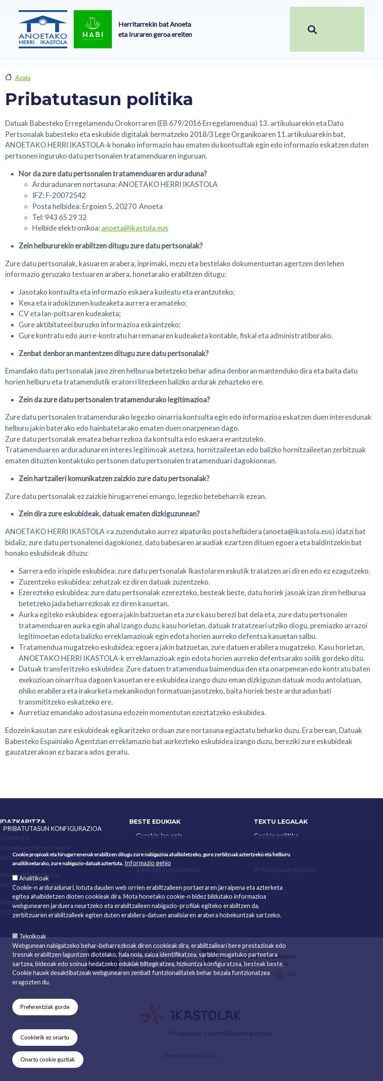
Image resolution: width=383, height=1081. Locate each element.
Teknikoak (32, 959)
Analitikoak (34, 901)
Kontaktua (151, 852)
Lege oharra (271, 852)
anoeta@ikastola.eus (134, 227)
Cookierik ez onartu (44, 1060)
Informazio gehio (148, 885)
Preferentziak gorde (44, 1029)
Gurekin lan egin (159, 835)
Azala (23, 77)
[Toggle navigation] (349, 29)
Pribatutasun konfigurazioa (52, 851)
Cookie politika (276, 835)
